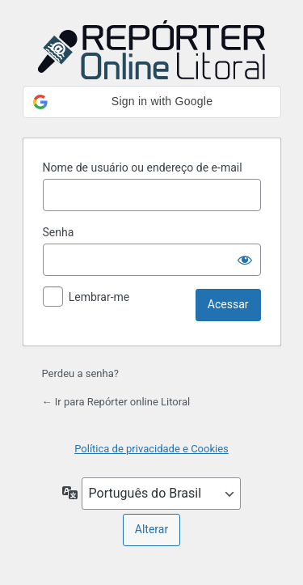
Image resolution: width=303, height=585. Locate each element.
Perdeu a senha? (80, 373)
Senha (58, 232)
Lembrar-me (99, 296)
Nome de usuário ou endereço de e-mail (142, 167)
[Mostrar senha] (245, 260)
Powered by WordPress (151, 50)
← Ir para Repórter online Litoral (116, 402)
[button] (152, 102)
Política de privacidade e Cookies (151, 449)
